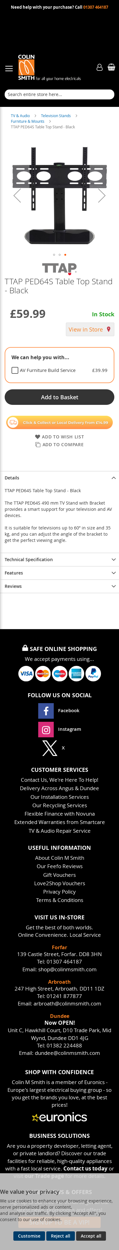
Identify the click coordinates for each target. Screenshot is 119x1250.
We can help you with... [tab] (40, 357)
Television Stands (56, 115)
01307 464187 (95, 7)
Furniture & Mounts (28, 121)
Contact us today (85, 1168)
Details (12, 478)
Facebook (59, 710)
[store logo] (55, 67)
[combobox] (59, 94)
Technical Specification (29, 559)
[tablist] (59, 365)
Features (14, 573)
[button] (17, 195)
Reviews (13, 586)
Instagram (59, 729)
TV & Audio (21, 115)
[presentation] (59, 477)
